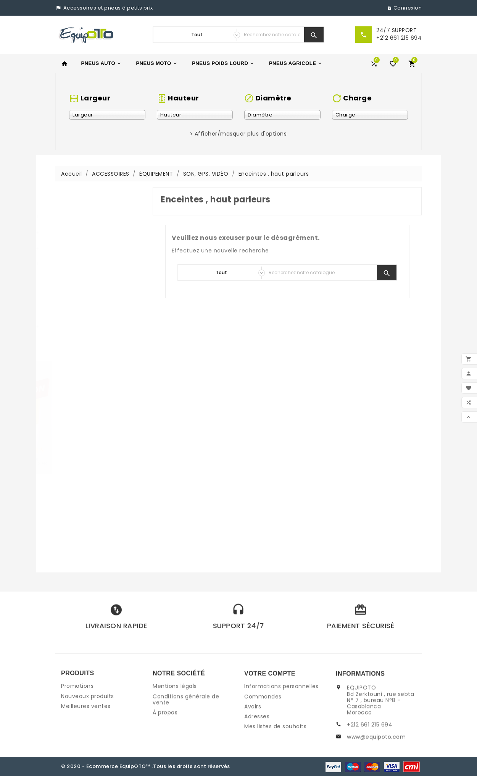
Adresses (256, 753)
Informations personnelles (281, 724)
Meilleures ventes (86, 731)
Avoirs (252, 743)
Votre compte (269, 710)
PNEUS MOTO (157, 63)
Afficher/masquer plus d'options (241, 133)
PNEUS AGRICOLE (296, 63)
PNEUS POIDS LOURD (223, 63)
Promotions (77, 711)
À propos (165, 741)
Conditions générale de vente (186, 728)
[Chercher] (272, 34)
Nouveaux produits (87, 721)
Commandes (263, 733)
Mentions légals (175, 715)
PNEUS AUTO (101, 63)
